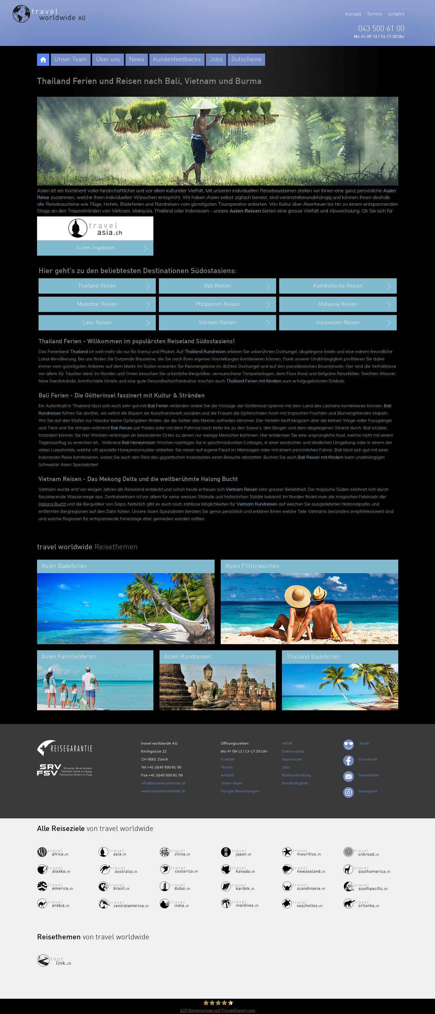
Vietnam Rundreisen (257, 504)
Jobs (216, 60)
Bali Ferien (158, 405)
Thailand (79, 351)
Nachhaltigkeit (295, 783)
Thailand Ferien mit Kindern (253, 381)
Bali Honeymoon (138, 442)
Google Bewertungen (240, 791)
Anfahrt (396, 14)
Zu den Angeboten (112, 248)
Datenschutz (293, 751)
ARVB (287, 743)
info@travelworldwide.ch (163, 783)
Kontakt (353, 14)
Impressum (292, 759)
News (136, 60)
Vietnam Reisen (241, 489)
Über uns (108, 60)
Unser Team (70, 60)
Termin (374, 14)
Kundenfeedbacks (177, 60)
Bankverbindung (296, 775)
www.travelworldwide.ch (163, 791)
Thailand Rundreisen (205, 351)
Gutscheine (246, 60)
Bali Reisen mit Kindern (320, 457)
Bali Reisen (122, 427)
